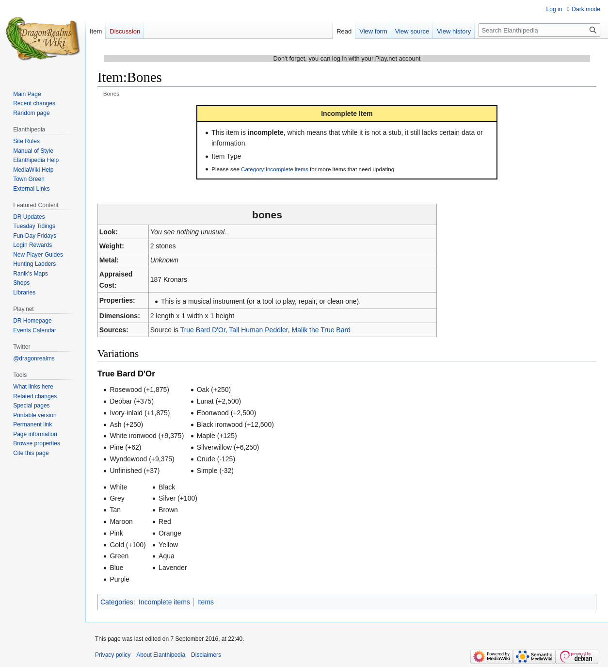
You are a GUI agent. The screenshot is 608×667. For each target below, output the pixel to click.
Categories (116, 602)
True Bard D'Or (202, 330)
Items (205, 602)
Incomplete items (164, 602)
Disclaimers (206, 654)
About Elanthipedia (160, 654)
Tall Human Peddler (258, 330)
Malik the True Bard (321, 330)
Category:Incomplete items (274, 169)
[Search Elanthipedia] (539, 30)
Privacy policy (112, 654)
